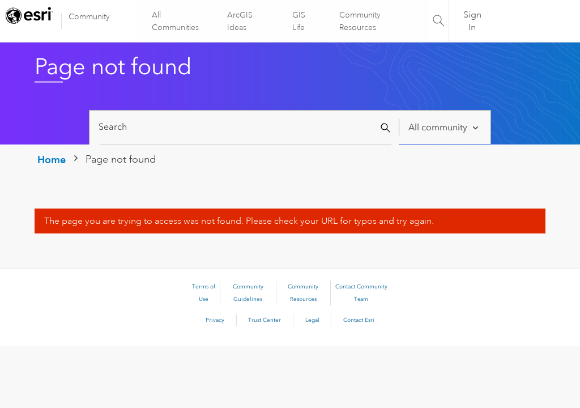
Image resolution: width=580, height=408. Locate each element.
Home (51, 159)
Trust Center (264, 320)
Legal (312, 320)
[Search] (246, 127)
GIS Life (298, 21)
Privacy (215, 320)
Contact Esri (358, 320)
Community (89, 16)
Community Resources (359, 21)
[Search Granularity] (444, 127)
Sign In (472, 21)
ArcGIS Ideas (240, 21)
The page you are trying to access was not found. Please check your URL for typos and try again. (239, 221)
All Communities (175, 21)
